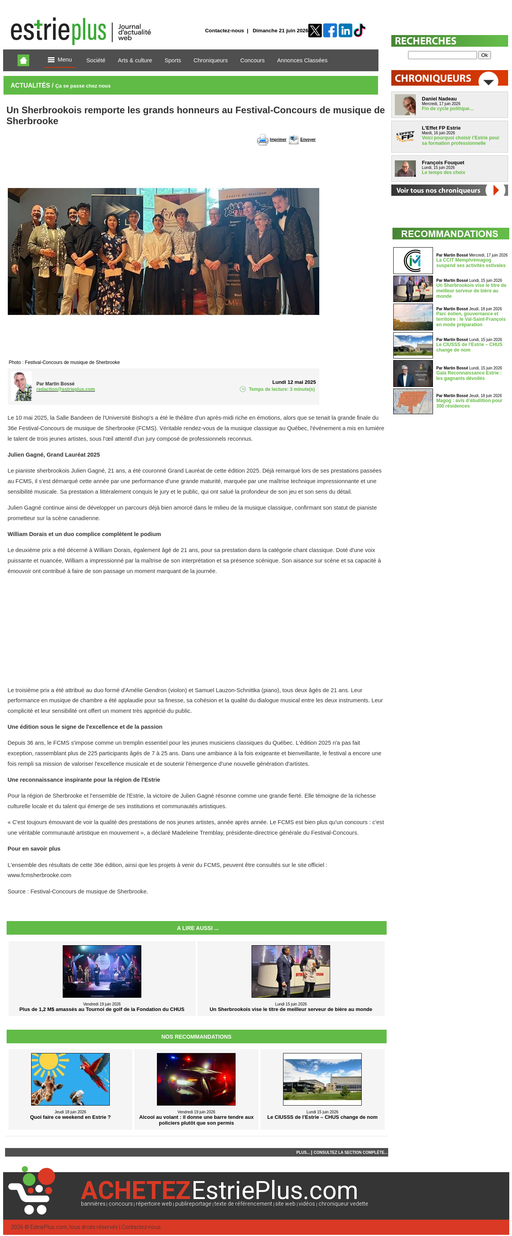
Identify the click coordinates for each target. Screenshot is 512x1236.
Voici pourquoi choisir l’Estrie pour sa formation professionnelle (461, 140)
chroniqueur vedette (343, 1204)
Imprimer (278, 139)
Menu (60, 60)
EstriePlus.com (48, 1227)
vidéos (307, 1204)
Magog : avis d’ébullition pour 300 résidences (469, 403)
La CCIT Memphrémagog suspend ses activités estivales (471, 262)
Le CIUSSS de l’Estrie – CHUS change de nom (469, 347)
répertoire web (154, 1204)
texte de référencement (243, 1204)
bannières (93, 1204)
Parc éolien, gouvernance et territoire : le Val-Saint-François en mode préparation (471, 319)
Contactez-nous (224, 30)
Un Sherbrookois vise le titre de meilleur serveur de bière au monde (471, 291)
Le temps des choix (443, 172)
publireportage (193, 1204)
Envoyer (307, 139)
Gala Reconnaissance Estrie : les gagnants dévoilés (469, 375)
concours (121, 1204)
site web (285, 1204)
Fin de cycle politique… (448, 108)
